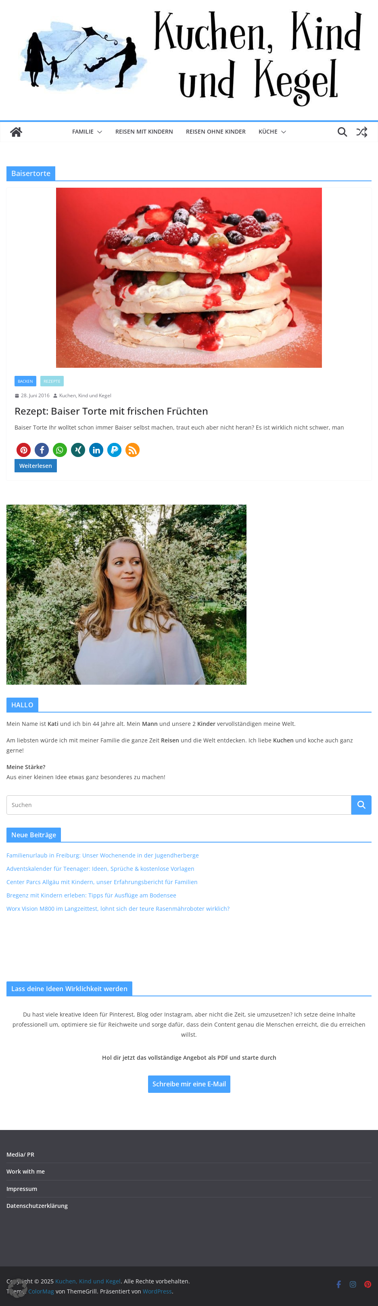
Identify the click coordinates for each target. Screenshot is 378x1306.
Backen (25, 381)
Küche (268, 131)
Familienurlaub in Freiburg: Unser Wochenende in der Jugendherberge (102, 855)
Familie (83, 131)
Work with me (25, 1171)
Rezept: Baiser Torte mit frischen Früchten (111, 410)
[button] (98, 132)
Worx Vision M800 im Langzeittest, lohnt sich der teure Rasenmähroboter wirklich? (118, 908)
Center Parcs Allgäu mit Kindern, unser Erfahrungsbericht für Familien (102, 882)
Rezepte (52, 381)
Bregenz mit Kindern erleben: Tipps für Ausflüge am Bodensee (91, 895)
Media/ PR (20, 1154)
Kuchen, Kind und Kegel (85, 395)
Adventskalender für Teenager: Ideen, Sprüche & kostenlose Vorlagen (100, 868)
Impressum (21, 1189)
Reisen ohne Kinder (216, 131)
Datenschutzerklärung (37, 1206)
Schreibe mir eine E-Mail (189, 1084)
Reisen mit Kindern (144, 131)
